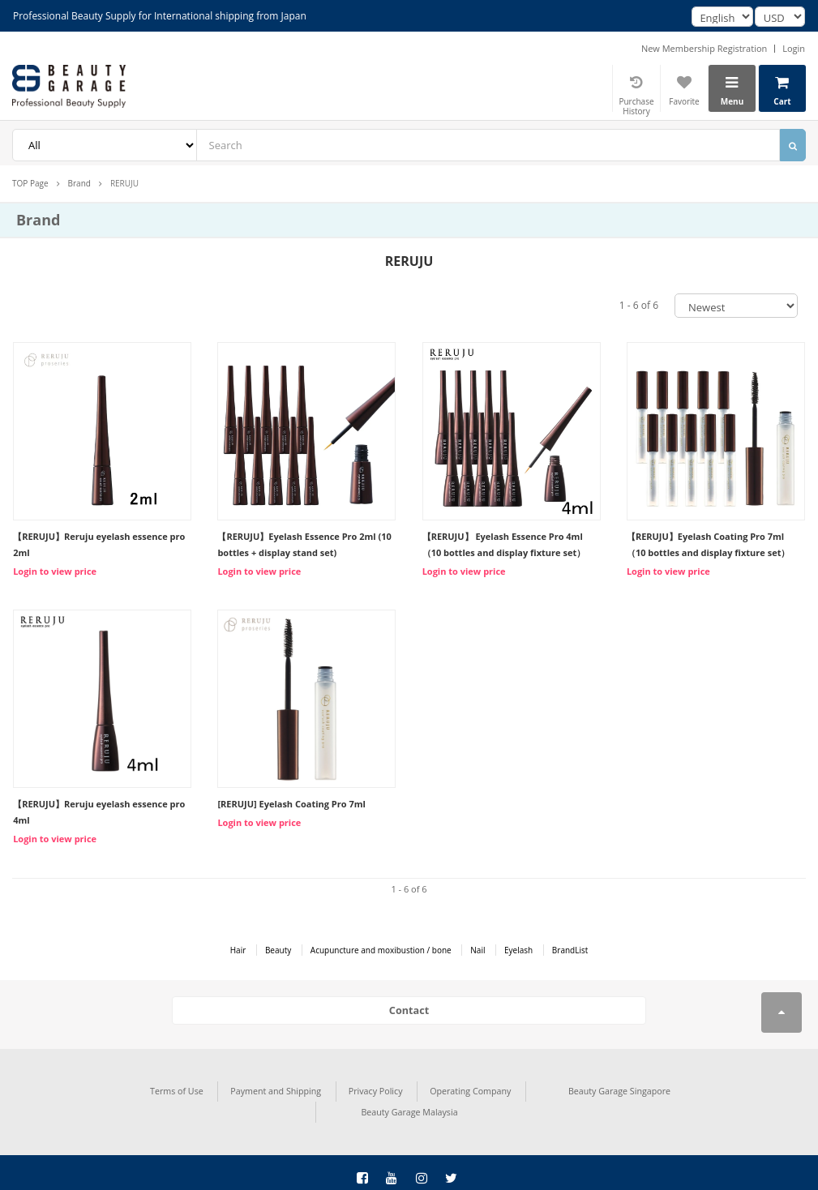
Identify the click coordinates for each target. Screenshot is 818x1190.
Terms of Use (88, 1087)
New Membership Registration (704, 48)
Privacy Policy (279, 1087)
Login (793, 48)
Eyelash (518, 950)
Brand (79, 183)
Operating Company (370, 1087)
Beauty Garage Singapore (515, 1087)
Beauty (278, 950)
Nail (477, 950)
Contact (409, 1010)
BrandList (570, 950)
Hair (238, 950)
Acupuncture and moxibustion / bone (381, 950)
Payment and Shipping (183, 1087)
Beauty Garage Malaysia (705, 1087)
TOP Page (30, 183)
